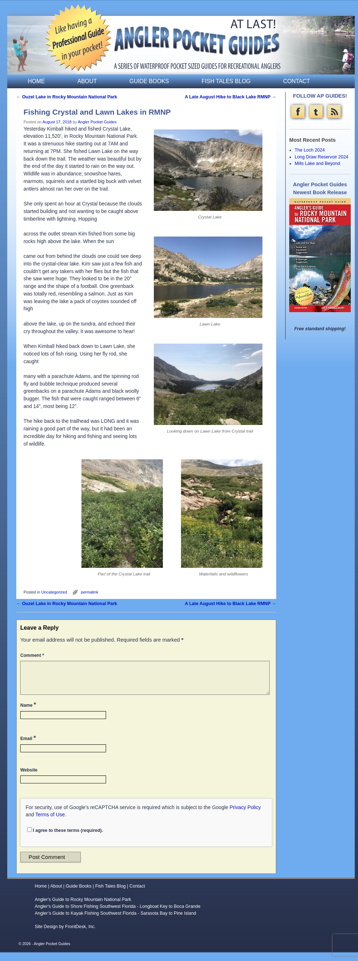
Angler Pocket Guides (97, 122)
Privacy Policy (245, 816)
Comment (33, 655)
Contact (296, 81)
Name (29, 713)
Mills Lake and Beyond (317, 163)
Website (28, 778)
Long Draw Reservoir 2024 (321, 157)
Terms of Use (50, 823)
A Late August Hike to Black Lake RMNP (231, 96)
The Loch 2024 (310, 150)
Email (28, 746)
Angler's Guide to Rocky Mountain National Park (83, 908)
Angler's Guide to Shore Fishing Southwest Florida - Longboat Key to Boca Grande (118, 915)
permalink (89, 592)
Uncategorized (54, 592)
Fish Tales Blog (226, 81)
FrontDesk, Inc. (80, 935)
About (87, 81)
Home (36, 81)
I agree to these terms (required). (65, 839)
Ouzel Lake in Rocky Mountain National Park (66, 96)
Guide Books (149, 81)
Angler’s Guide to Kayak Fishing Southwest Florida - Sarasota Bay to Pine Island (115, 921)
